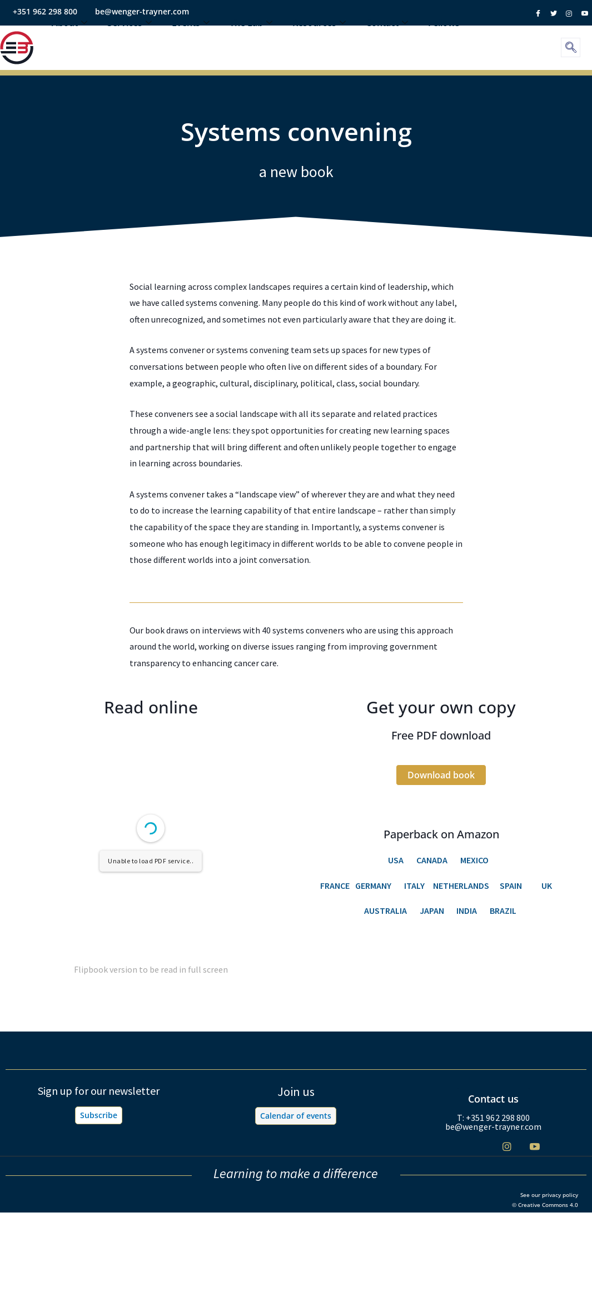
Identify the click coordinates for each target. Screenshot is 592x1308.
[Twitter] (479, 1147)
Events (191, 41)
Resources (319, 41)
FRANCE (335, 885)
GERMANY (371, 885)
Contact (387, 41)
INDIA (466, 910)
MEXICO (474, 860)
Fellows (444, 41)
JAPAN (433, 910)
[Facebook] (452, 1147)
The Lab (251, 41)
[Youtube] (535, 1146)
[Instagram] (507, 1146)
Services (129, 41)
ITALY (414, 885)
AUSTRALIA (385, 910)
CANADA (431, 860)
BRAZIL (504, 910)
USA (396, 860)
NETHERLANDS (461, 885)
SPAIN (511, 885)
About (69, 41)
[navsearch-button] (570, 47)
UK (546, 885)
